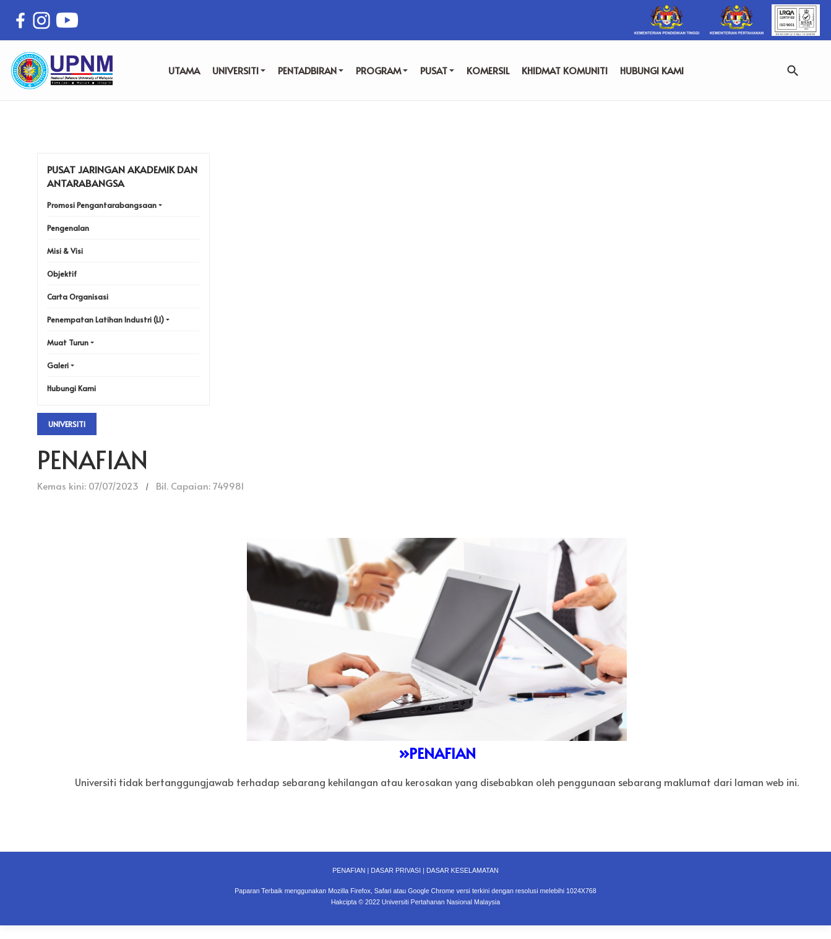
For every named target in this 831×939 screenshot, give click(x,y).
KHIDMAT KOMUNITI (565, 70)
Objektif (62, 274)
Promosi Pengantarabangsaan (102, 205)
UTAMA (184, 70)
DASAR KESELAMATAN (462, 870)
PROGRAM (382, 70)
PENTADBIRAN (310, 70)
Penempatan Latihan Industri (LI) (105, 319)
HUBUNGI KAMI (652, 70)
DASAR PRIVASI (396, 870)
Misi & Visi (65, 251)
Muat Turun (67, 342)
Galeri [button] (58, 365)
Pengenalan (68, 228)
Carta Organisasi (77, 296)
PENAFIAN (348, 870)
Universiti (66, 424)
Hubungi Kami (71, 388)
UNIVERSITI (238, 70)
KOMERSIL (488, 70)
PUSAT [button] (437, 70)
